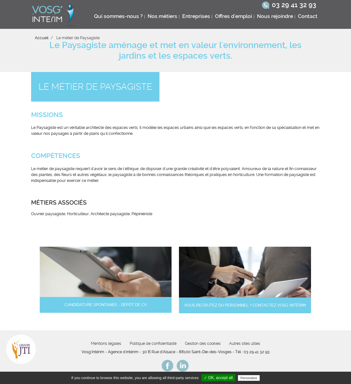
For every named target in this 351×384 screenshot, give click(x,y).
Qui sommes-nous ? (118, 16)
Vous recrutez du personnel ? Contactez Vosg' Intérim (245, 305)
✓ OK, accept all (218, 378)
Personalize (248, 378)
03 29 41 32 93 (294, 5)
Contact (307, 16)
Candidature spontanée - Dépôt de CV (106, 304)
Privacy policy (272, 378)
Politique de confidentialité (153, 343)
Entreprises (196, 16)
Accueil (41, 37)
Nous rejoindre (275, 16)
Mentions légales (106, 343)
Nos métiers (162, 16)
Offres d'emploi (233, 16)
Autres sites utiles (244, 343)
